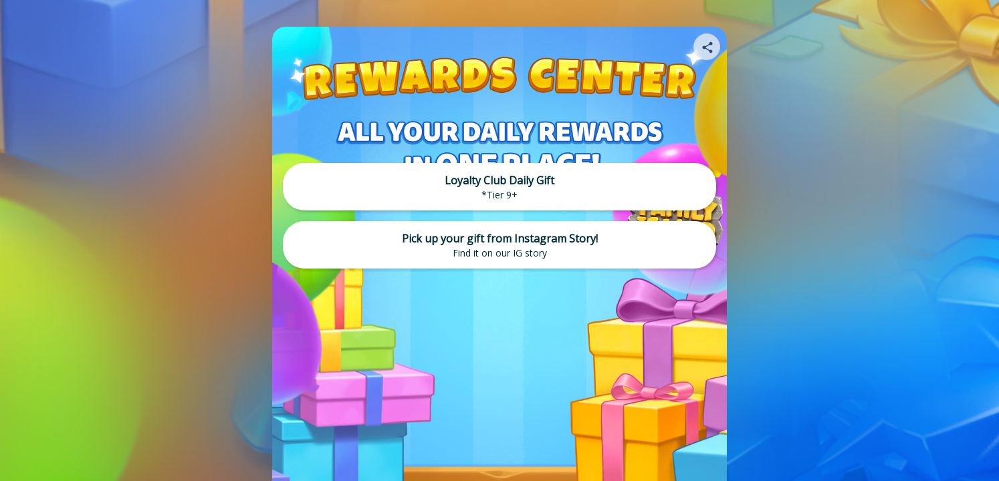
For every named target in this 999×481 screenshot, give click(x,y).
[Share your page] (706, 46)
